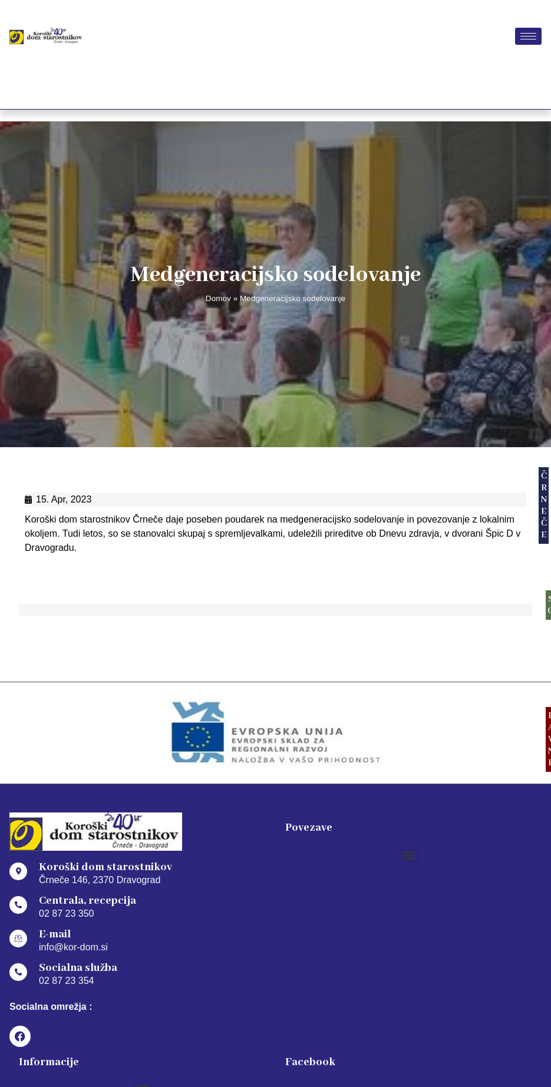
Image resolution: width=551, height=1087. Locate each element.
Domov (218, 298)
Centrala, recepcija (87, 901)
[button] (408, 855)
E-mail (55, 934)
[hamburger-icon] (528, 36)
